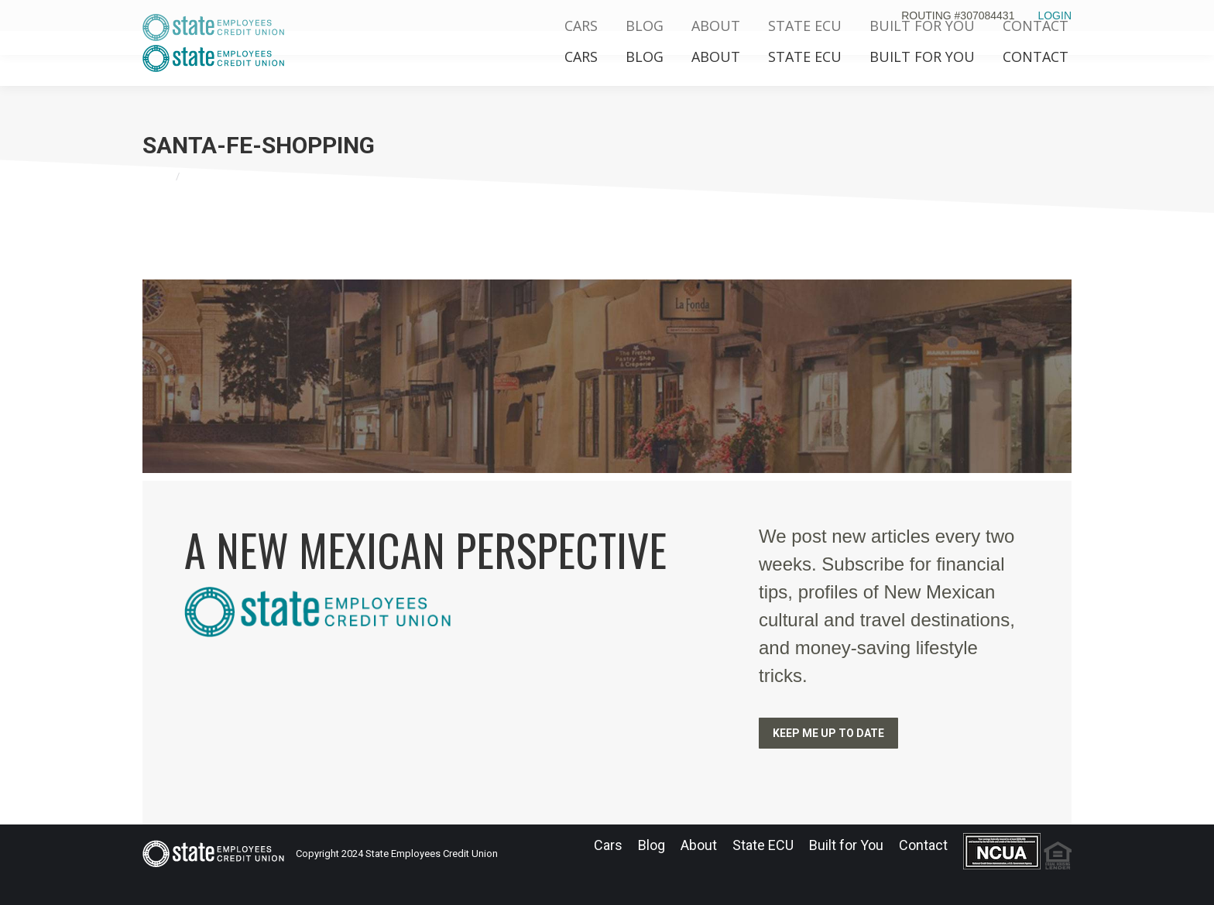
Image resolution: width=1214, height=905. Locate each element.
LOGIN (1054, 15)
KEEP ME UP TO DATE (828, 733)
